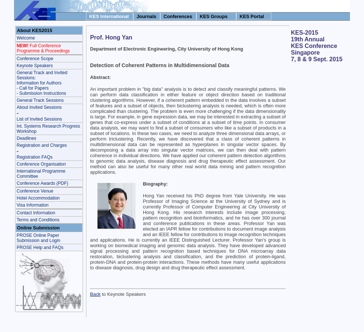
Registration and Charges (42, 145)
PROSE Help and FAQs (40, 247)
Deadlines (26, 138)
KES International (109, 16)
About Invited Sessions (39, 107)
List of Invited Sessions (39, 119)
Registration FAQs (34, 157)
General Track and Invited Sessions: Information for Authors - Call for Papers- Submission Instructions (42, 83)
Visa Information (33, 205)
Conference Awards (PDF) (42, 183)
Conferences (178, 16)
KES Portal (252, 16)
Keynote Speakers (35, 65)
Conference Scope (35, 58)
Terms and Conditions (38, 219)
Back (95, 294)
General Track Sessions (40, 100)
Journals (146, 16)
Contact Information (36, 212)
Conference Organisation (41, 164)
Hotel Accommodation (38, 198)
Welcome (26, 38)
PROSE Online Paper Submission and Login (38, 238)
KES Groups (213, 16)
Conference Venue (35, 191)
